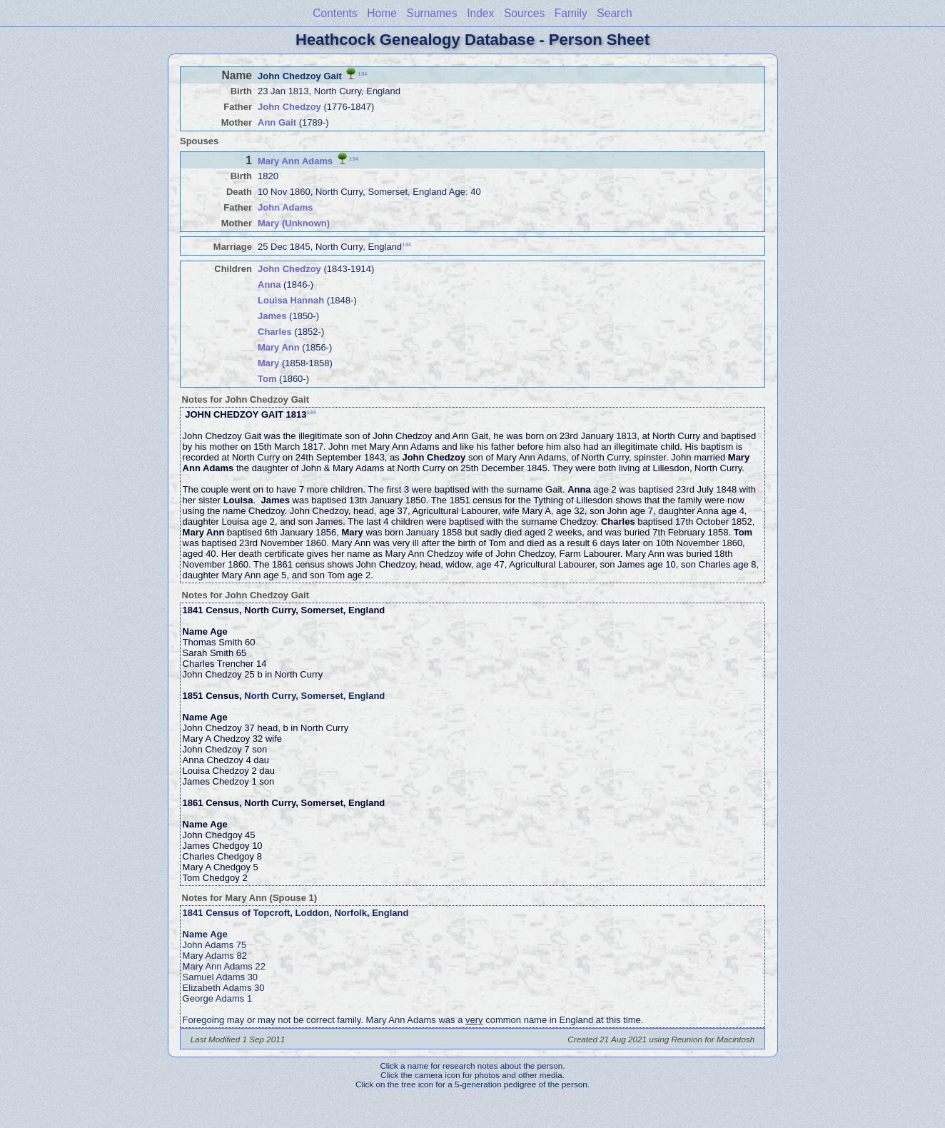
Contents (335, 13)
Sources (524, 13)
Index (480, 13)
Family (571, 13)
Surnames (431, 13)
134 (362, 73)
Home (382, 13)
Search (614, 13)
